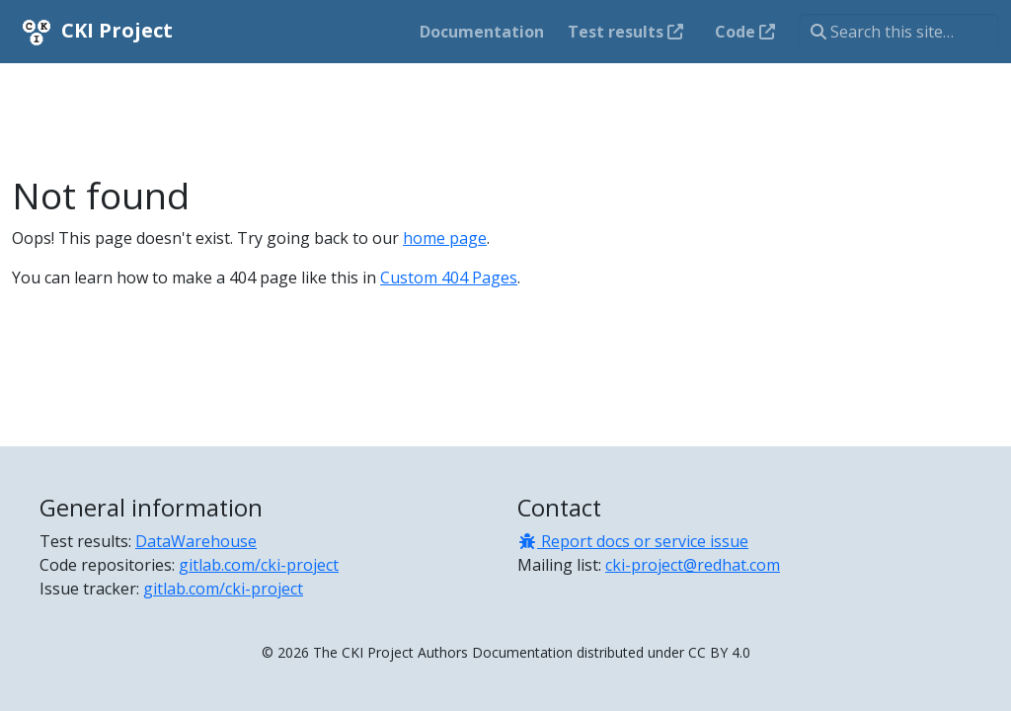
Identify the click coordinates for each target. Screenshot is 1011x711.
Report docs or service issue (632, 541)
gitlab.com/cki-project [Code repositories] (259, 565)
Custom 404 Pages (448, 277)
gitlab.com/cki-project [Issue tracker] (223, 588)
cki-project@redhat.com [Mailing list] (692, 565)
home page (445, 238)
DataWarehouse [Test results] (196, 541)
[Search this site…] (899, 31)
